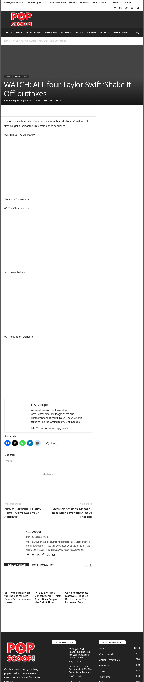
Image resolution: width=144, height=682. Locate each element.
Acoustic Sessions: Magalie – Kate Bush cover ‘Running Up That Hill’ (72, 513)
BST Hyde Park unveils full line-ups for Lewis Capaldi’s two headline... (79, 653)
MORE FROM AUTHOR (43, 564)
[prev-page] (86, 565)
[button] (137, 32)
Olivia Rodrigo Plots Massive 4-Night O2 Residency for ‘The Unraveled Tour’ (76, 597)
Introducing (33, 32)
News (19, 32)
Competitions (120, 32)
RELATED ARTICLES (17, 564)
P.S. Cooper (13, 100)
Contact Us (116, 2)
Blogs (102, 671)
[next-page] (90, 565)
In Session (66, 32)
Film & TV (104, 665)
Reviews (91, 32)
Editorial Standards (55, 2)
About (128, 2)
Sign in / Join (34, 2)
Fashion (104, 32)
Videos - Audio (20, 76)
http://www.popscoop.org (37, 537)
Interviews (51, 32)
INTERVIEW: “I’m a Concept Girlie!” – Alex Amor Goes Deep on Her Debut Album (48, 597)
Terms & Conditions (79, 2)
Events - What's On (109, 659)
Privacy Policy (100, 2)
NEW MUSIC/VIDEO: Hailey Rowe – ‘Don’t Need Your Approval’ (22, 513)
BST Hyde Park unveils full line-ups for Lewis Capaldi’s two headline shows (17, 597)
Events (80, 32)
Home (9, 32)
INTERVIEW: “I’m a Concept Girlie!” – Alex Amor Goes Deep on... (81, 669)
